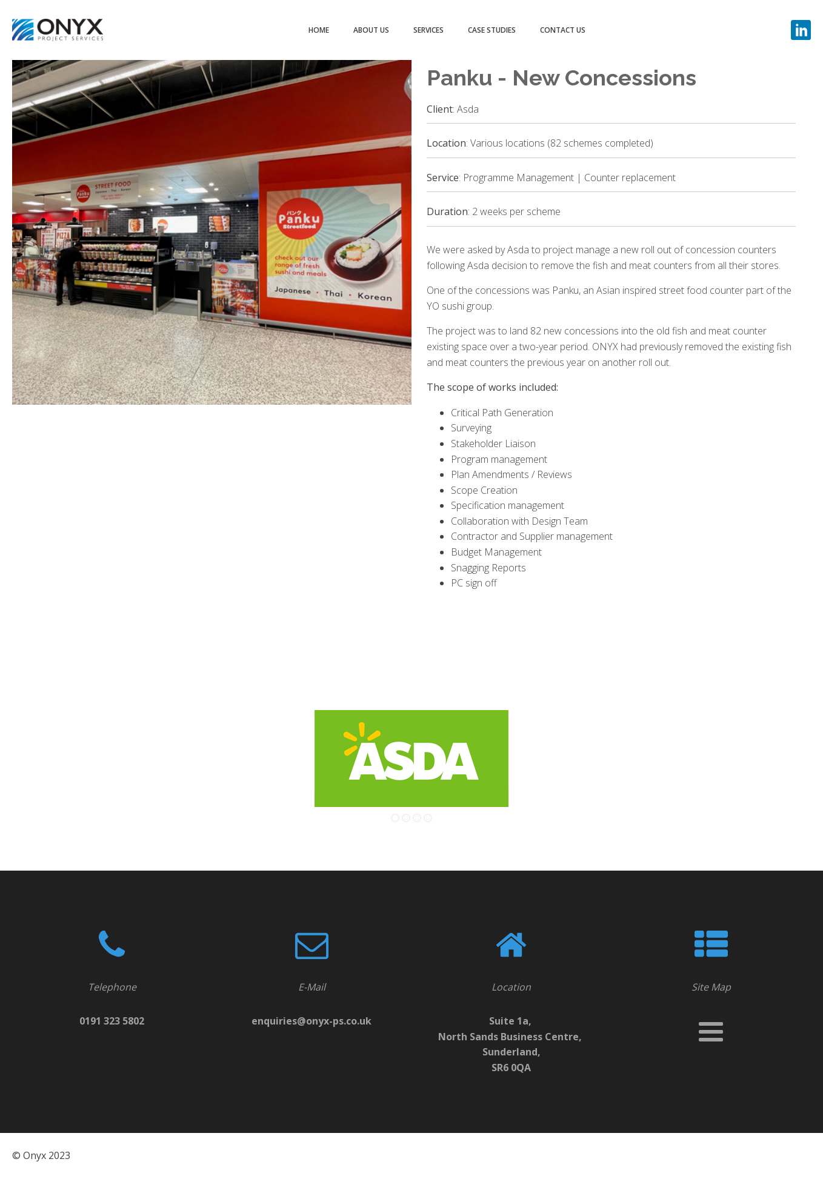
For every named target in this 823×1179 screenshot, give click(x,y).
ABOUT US (371, 30)
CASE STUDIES (492, 30)
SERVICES (428, 30)
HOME (318, 30)
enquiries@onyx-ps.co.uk (312, 1021)
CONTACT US (562, 30)
